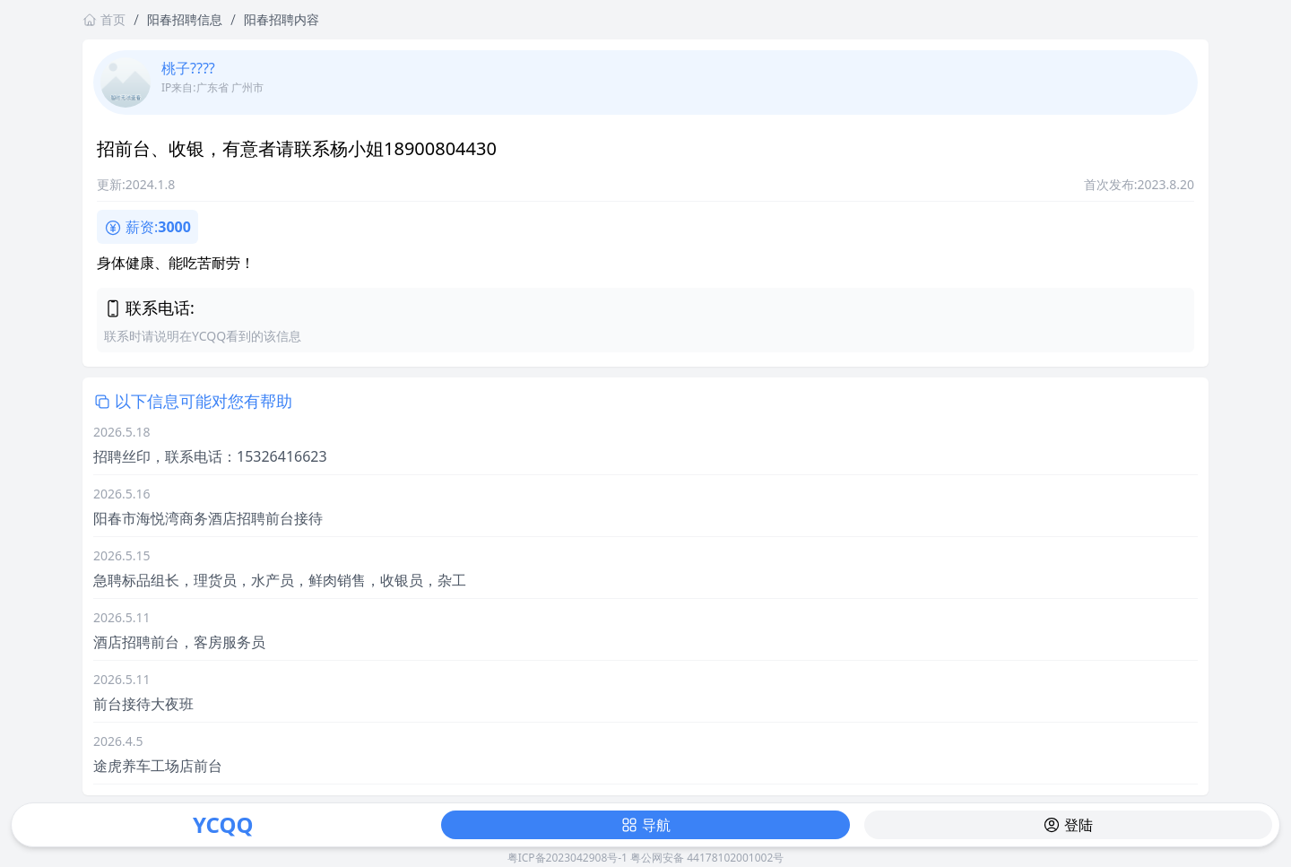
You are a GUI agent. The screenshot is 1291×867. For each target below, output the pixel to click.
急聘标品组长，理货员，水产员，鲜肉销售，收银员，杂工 (279, 580)
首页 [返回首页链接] (104, 19)
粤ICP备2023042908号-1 (567, 857)
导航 (645, 825)
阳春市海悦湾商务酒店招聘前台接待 (208, 518)
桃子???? (188, 68)
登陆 (1068, 825)
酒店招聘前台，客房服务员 (179, 642)
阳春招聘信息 (184, 19)
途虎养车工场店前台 (157, 766)
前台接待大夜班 (143, 704)
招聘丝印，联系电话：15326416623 (210, 456)
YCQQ (223, 824)
